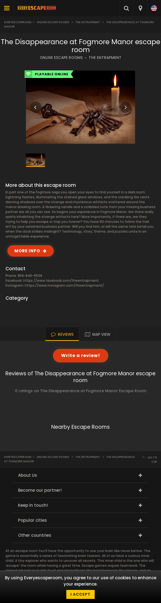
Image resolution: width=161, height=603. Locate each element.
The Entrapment (87, 22)
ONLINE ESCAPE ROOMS (61, 57)
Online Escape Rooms (53, 22)
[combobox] (140, 8)
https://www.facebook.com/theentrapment (61, 280)
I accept (80, 594)
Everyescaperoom (17, 22)
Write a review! (80, 355)
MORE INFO (27, 251)
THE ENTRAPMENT (105, 57)
